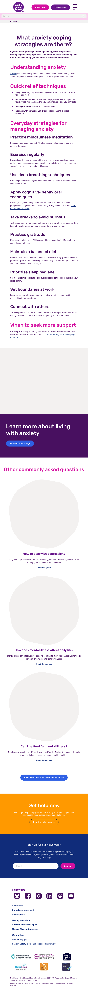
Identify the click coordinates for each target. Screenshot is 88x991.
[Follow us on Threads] (60, 896)
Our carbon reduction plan (24, 925)
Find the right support (45, 822)
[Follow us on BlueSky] (17, 896)
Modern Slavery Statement (25, 929)
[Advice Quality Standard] (44, 967)
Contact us (17, 905)
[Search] (36, 16)
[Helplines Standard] (21, 967)
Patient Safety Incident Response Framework (34, 944)
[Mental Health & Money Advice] (21, 957)
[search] (83, 16)
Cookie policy (18, 914)
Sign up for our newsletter (44, 844)
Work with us (18, 935)
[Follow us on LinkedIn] (49, 896)
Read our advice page (20, 443)
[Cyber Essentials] (67, 967)
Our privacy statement (23, 910)
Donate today (60, 7)
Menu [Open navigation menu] (75, 7)
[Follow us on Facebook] (28, 896)
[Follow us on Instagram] (39, 896)
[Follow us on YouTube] (71, 896)
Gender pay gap (19, 939)
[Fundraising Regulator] (44, 957)
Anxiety (13, 74)
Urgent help (40, 7)
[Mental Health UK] (67, 957)
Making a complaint (21, 920)
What (14, 21)
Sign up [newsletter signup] (68, 866)
